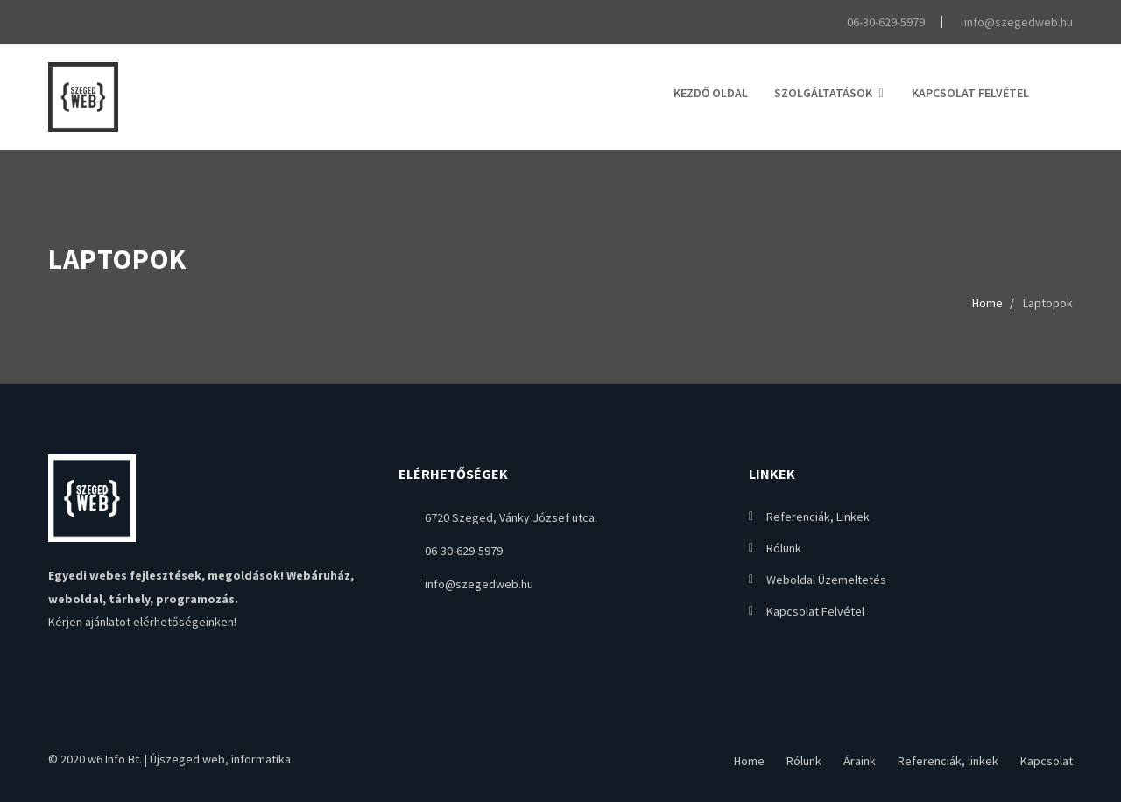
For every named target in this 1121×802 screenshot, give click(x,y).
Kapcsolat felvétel (970, 93)
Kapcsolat (1046, 761)
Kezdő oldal (710, 93)
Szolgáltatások (823, 93)
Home (987, 303)
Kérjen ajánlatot (89, 622)
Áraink (859, 761)
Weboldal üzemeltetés (826, 579)
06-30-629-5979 (884, 22)
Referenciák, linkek (818, 516)
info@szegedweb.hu (1016, 22)
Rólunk (783, 548)
